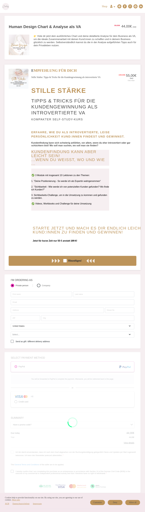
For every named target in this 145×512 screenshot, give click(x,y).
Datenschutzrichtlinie (21, 504)
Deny (115, 502)
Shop (104, 6)
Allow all (133, 502)
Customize (97, 502)
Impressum (37, 504)
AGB (7, 504)
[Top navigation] (112, 6)
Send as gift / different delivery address (33, 341)
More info (16, 500)
